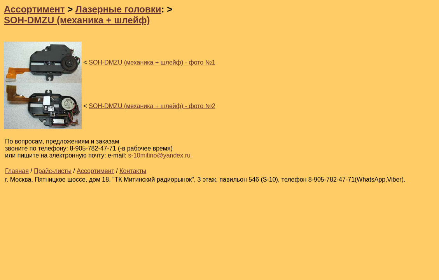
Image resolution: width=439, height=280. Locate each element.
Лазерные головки (118, 9)
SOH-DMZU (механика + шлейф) (77, 20)
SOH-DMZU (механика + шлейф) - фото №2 (152, 106)
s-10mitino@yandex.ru (159, 155)
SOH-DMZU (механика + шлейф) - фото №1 (152, 62)
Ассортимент (34, 9)
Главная (17, 171)
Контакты (132, 171)
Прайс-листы (53, 171)
